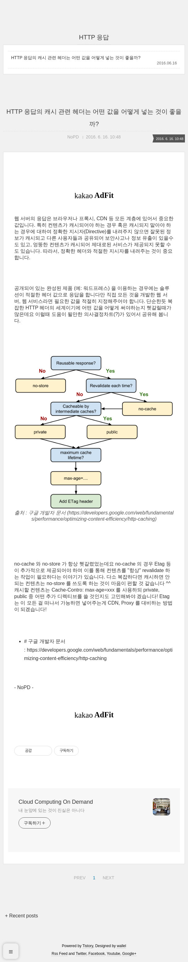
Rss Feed (59, 953)
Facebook (97, 953)
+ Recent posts (21, 915)
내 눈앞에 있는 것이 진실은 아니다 (52, 810)
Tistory (87, 946)
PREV (79, 876)
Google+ (129, 953)
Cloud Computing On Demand (56, 802)
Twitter (81, 953)
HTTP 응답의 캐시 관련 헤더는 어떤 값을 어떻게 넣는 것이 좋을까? (75, 57)
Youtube (113, 953)
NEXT (107, 876)
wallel (121, 946)
